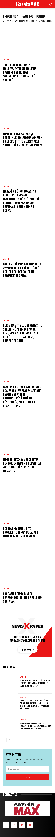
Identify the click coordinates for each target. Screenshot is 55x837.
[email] (27, 769)
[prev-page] (5, 740)
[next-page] (9, 740)
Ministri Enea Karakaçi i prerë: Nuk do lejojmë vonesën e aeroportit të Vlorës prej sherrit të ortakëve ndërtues (22, 139)
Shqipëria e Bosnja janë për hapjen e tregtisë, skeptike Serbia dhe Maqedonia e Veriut (35, 726)
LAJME (6, 60)
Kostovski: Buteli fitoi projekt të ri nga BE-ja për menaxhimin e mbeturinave (20, 532)
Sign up (27, 777)
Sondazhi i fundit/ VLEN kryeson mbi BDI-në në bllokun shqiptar (22, 597)
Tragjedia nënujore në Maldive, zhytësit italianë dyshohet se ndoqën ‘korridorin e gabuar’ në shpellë (19, 72)
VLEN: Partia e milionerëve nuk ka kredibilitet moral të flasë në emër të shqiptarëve (35, 683)
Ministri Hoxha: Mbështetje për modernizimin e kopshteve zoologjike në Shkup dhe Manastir (22, 465)
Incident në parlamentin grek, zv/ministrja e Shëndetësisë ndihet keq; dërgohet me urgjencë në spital (22, 270)
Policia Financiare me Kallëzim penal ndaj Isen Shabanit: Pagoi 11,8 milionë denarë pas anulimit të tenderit (34, 704)
